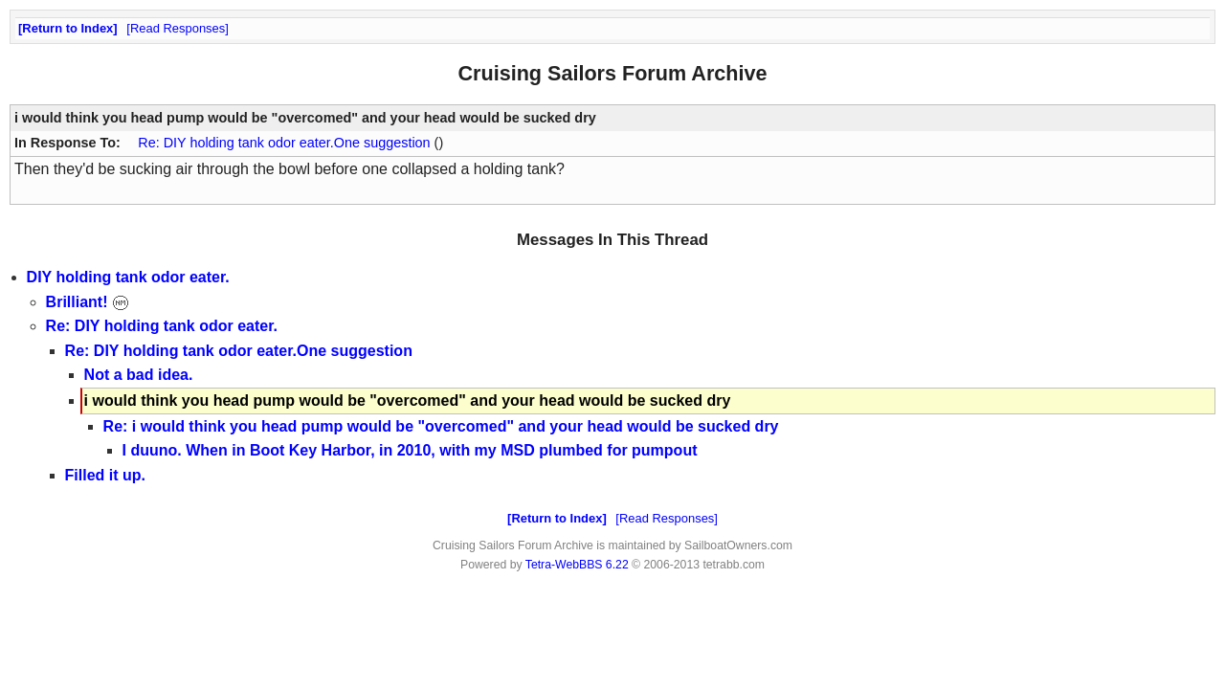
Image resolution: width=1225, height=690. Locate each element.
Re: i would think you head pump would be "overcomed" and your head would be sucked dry (441, 426)
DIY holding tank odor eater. (128, 277)
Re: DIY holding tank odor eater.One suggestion (286, 142)
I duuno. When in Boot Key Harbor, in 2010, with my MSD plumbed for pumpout (410, 450)
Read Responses (177, 28)
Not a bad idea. (138, 375)
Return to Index (67, 28)
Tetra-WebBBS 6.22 (577, 564)
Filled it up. (105, 475)
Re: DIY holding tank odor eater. (162, 326)
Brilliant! (87, 302)
